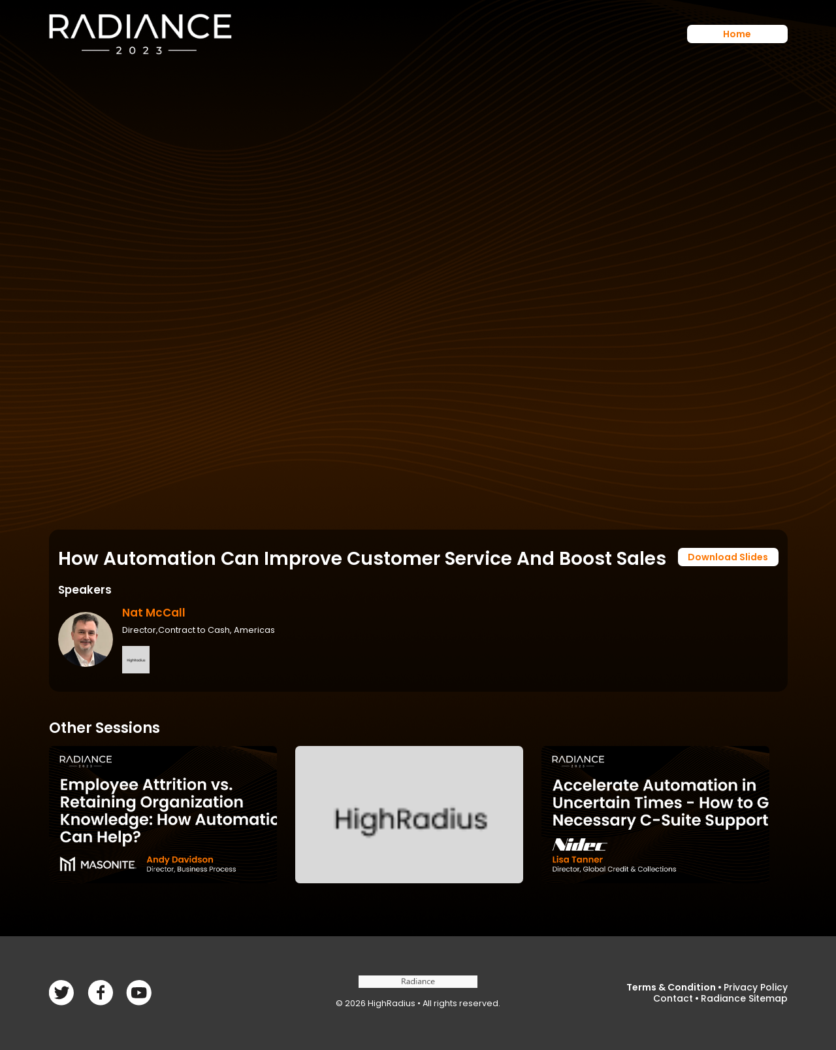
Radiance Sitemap (744, 998)
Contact (673, 998)
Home (737, 34)
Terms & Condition (671, 987)
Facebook (61, 993)
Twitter (100, 993)
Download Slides (728, 557)
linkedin (139, 993)
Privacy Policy (756, 987)
